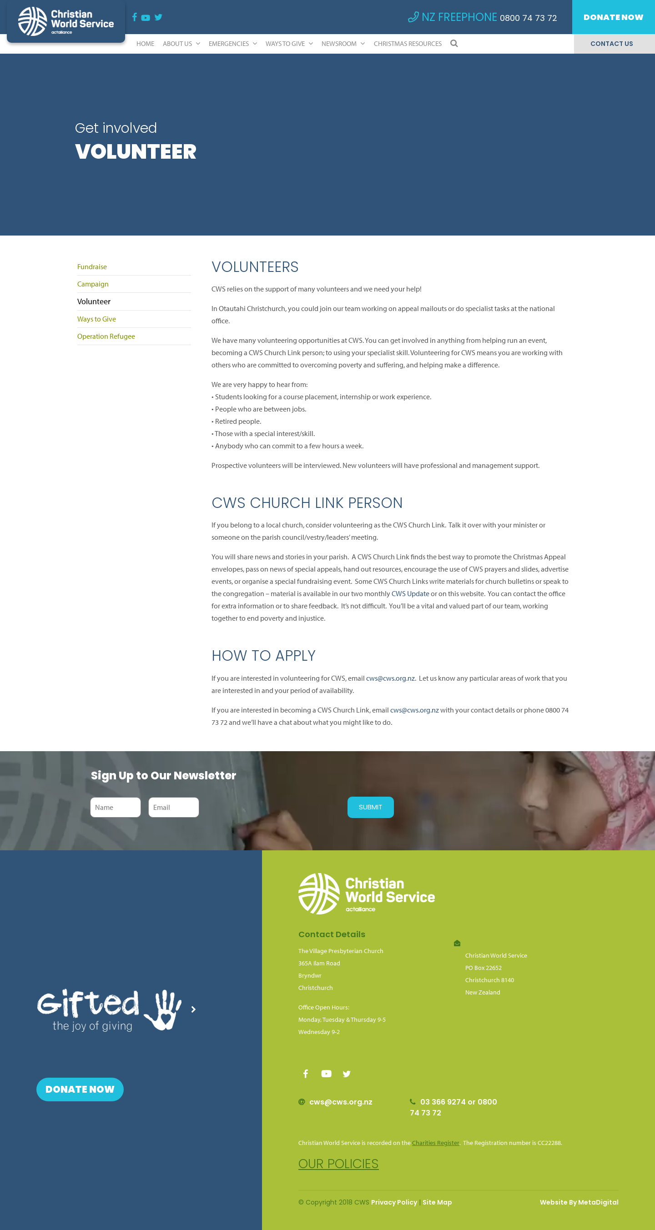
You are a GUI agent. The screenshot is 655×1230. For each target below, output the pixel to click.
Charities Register (435, 1143)
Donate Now (614, 17)
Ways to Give (289, 43)
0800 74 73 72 (528, 18)
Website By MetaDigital (579, 1202)
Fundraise (92, 266)
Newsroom (343, 43)
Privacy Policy (394, 1202)
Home (145, 43)
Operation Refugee (106, 336)
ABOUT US (181, 43)
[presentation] (271, 807)
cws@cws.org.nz (390, 678)
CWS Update (410, 593)
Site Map (437, 1202)
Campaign (93, 283)
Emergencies (233, 43)
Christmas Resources (408, 43)
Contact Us (611, 43)
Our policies (338, 1164)
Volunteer (94, 301)
